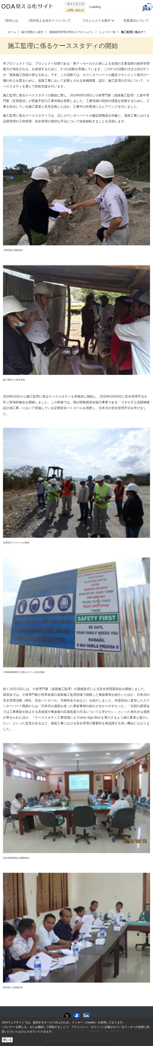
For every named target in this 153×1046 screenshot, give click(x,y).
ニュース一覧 (107, 32)
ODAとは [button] (11, 20)
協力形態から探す (32, 32)
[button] (97, 21)
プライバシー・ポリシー (86, 1027)
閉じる (7, 1039)
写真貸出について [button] (136, 20)
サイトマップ (75, 4)
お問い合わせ (75, 10)
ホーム (12, 32)
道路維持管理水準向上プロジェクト (71, 32)
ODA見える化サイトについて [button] (50, 20)
